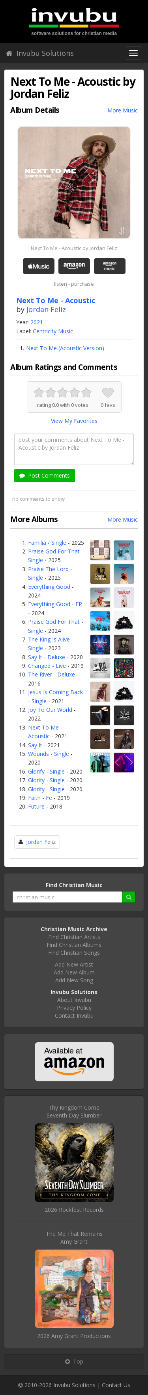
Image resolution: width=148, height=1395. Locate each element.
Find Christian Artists (74, 937)
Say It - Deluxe (46, 657)
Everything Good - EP (55, 604)
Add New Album (74, 972)
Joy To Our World (50, 709)
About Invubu (74, 1000)
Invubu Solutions (40, 53)
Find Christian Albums (74, 944)
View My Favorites (74, 421)
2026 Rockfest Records (74, 1209)
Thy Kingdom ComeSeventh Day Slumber (74, 1111)
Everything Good (49, 586)
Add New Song (74, 980)
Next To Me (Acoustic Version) (65, 348)
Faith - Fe (40, 797)
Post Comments (44, 475)
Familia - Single (47, 542)
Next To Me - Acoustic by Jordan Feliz (74, 248)
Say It (35, 745)
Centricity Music (53, 331)
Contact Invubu (74, 1015)
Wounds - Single (48, 753)
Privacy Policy (74, 1007)
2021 (36, 322)
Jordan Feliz (46, 309)
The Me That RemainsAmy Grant (74, 1237)
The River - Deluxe (51, 674)
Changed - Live (47, 665)
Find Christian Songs (74, 952)
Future (36, 806)
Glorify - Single (46, 771)
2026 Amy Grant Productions (74, 1336)
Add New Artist (74, 964)
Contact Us (116, 1385)
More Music (122, 110)
